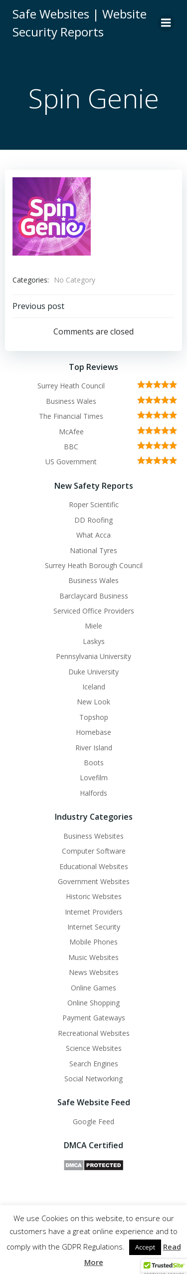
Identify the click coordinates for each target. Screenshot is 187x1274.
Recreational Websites (94, 1033)
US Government (71, 461)
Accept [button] (145, 1247)
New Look (93, 701)
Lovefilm (94, 777)
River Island (93, 747)
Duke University (93, 671)
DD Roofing (93, 520)
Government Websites (94, 881)
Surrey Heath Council (71, 385)
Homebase (93, 732)
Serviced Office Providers (93, 611)
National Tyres (93, 550)
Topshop (93, 717)
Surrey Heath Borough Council (94, 565)
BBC (71, 446)
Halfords (93, 793)
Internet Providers (94, 912)
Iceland (93, 686)
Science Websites (94, 1048)
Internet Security (93, 927)
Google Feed (93, 1121)
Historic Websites (94, 896)
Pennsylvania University (93, 656)
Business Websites (93, 836)
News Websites (94, 972)
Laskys (94, 641)
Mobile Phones (93, 942)
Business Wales (71, 401)
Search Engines (93, 1063)
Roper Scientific (94, 504)
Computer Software (94, 851)
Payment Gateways (93, 1017)
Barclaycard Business (93, 596)
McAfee (71, 431)
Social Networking (93, 1078)
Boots (94, 762)
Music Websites (93, 957)
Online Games (93, 987)
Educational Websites (93, 866)
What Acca (93, 535)
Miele (93, 626)
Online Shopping (93, 1002)
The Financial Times (71, 416)
